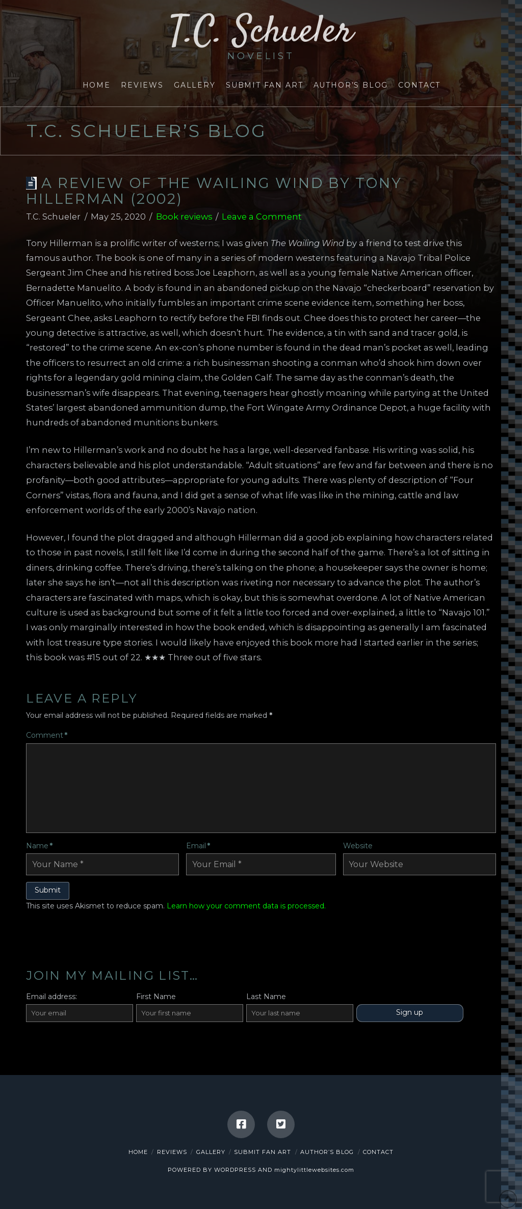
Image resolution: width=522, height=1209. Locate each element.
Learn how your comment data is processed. (246, 905)
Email (198, 845)
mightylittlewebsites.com (314, 1169)
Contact (378, 1152)
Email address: (51, 996)
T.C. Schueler (261, 37)
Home (138, 1152)
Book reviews (184, 216)
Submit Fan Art (262, 1152)
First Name (156, 996)
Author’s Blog (327, 1152)
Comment (46, 735)
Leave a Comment (262, 216)
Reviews (172, 1152)
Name (39, 845)
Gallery (210, 1152)
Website (358, 845)
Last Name (266, 996)
